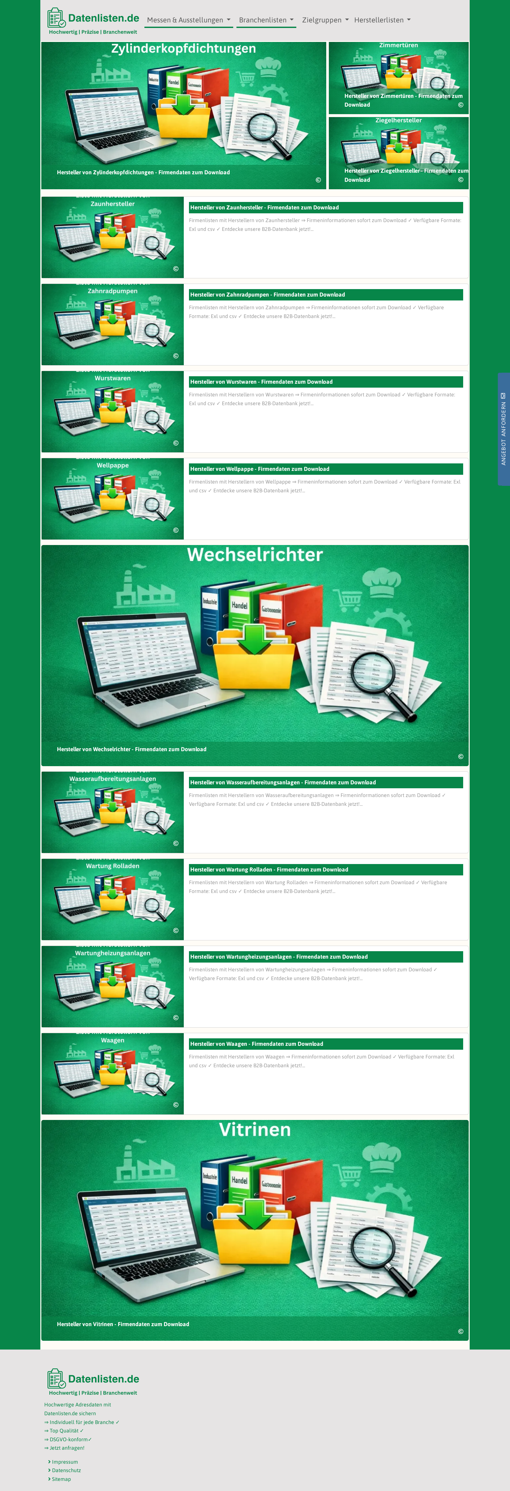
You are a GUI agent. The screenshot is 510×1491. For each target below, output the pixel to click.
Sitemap (59, 1479)
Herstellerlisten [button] (379, 20)
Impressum (63, 1462)
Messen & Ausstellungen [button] (186, 20)
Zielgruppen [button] (322, 20)
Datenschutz (64, 1470)
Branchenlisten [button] (263, 20)
